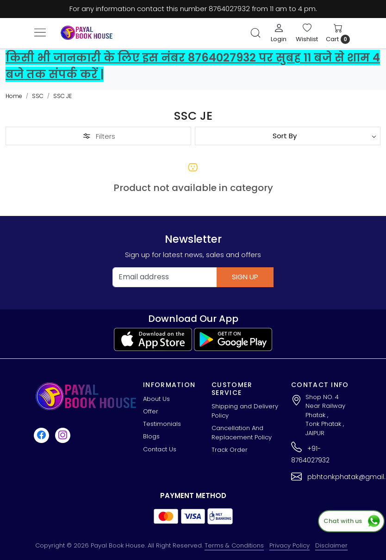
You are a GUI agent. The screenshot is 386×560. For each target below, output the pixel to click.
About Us (156, 398)
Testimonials (162, 423)
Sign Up (245, 277)
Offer (150, 411)
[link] (255, 33)
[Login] (278, 33)
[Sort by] (287, 136)
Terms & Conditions (234, 545)
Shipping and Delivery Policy (245, 411)
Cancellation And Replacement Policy (242, 433)
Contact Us (159, 449)
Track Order (230, 449)
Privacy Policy (289, 545)
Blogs (151, 436)
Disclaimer (331, 545)
